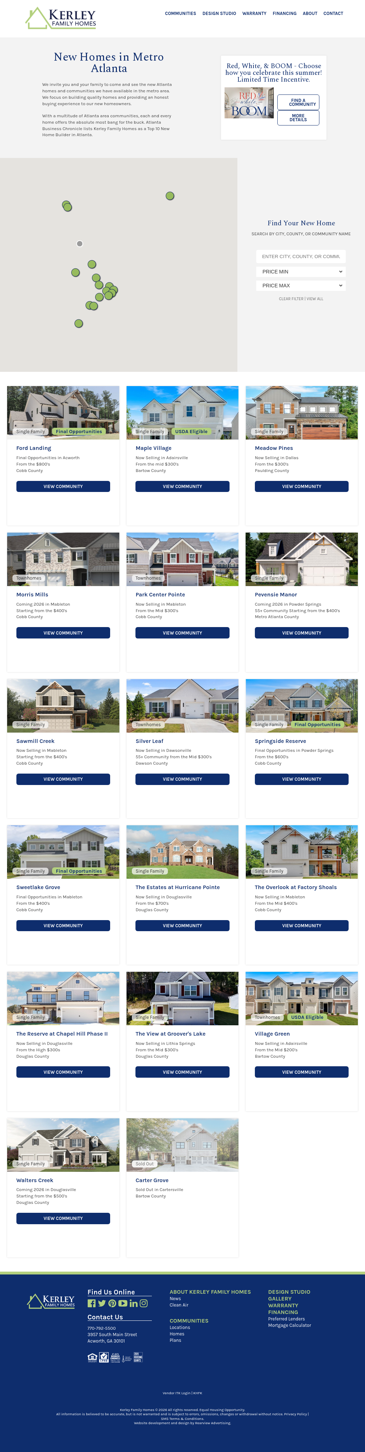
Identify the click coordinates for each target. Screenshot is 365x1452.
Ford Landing (33, 448)
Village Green (272, 1033)
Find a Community (302, 102)
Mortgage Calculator (289, 1325)
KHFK (197, 1393)
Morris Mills (32, 594)
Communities (180, 13)
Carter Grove (152, 1180)
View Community (63, 486)
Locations (180, 1327)
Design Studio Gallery (289, 1295)
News (175, 1298)
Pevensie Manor (276, 594)
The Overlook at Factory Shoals (296, 887)
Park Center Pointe (160, 594)
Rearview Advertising (212, 1423)
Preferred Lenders (286, 1319)
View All (315, 298)
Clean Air (179, 1305)
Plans (175, 1340)
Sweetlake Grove (38, 887)
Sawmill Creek (35, 741)
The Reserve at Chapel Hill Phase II (62, 1033)
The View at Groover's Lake (170, 1033)
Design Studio (219, 13)
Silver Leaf (149, 741)
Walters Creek (34, 1180)
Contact (333, 13)
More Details (298, 117)
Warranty (254, 13)
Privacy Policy (295, 1414)
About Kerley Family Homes (210, 1291)
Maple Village (153, 448)
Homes (177, 1333)
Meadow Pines (274, 448)
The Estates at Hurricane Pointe (177, 887)
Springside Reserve (280, 741)
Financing (285, 13)
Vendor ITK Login (176, 1393)
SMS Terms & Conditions (182, 1418)
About (310, 13)
